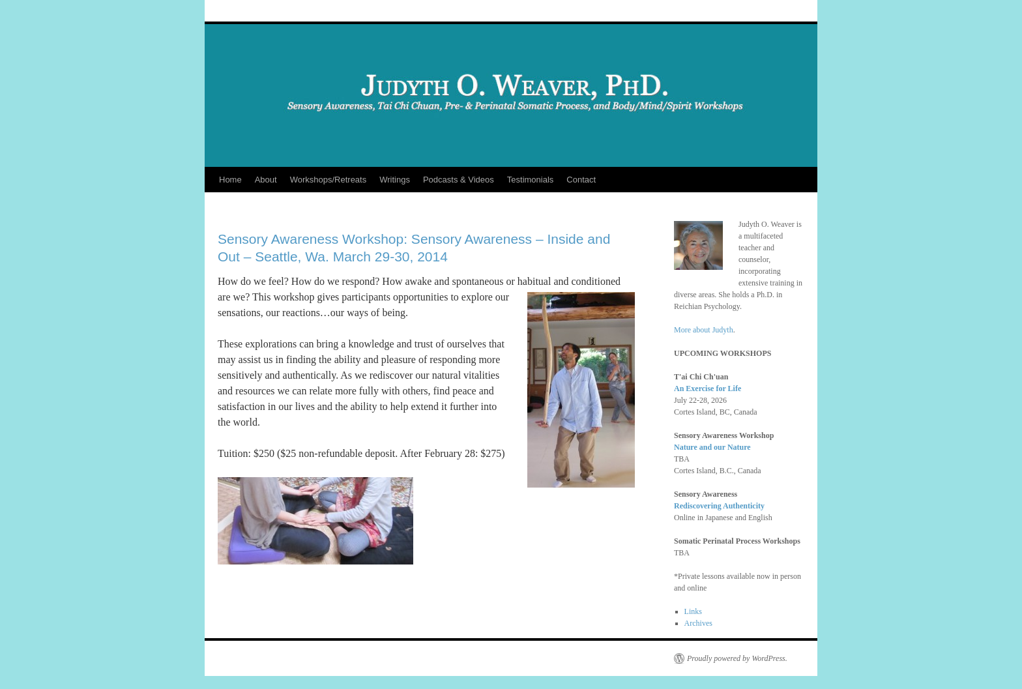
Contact (581, 179)
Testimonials (530, 179)
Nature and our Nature (712, 447)
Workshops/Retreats (328, 179)
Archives (698, 623)
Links (693, 611)
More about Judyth (703, 329)
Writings (394, 179)
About (266, 179)
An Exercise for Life (707, 388)
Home (230, 179)
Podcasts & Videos (458, 179)
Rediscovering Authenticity (719, 505)
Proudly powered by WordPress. (737, 658)
